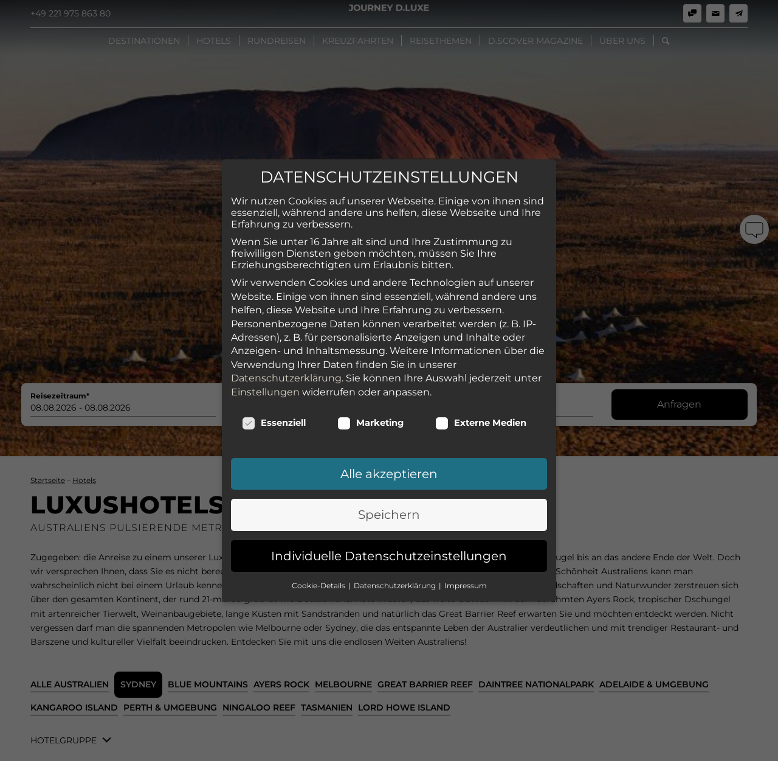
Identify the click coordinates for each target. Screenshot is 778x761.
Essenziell (274, 422)
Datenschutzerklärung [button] (396, 585)
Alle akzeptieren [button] (389, 474)
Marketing (370, 422)
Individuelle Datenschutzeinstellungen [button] (389, 555)
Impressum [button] (465, 585)
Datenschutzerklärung (286, 378)
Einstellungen (265, 391)
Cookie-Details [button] (319, 585)
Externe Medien (481, 422)
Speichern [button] (389, 514)
